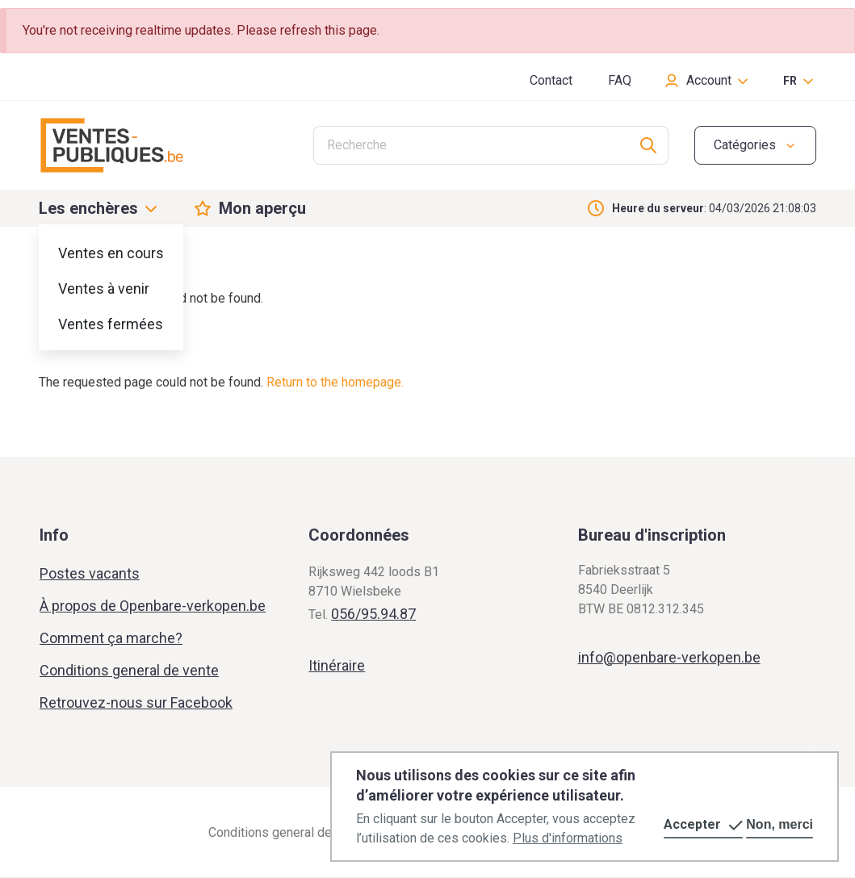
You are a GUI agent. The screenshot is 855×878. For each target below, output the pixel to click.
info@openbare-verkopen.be (669, 657)
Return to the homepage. (335, 382)
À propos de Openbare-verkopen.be (153, 605)
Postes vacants (90, 573)
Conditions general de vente (129, 670)
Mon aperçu (262, 208)
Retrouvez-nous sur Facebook (136, 702)
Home (54, 259)
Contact (551, 80)
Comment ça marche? (111, 637)
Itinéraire (336, 665)
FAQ (619, 80)
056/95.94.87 (373, 613)
